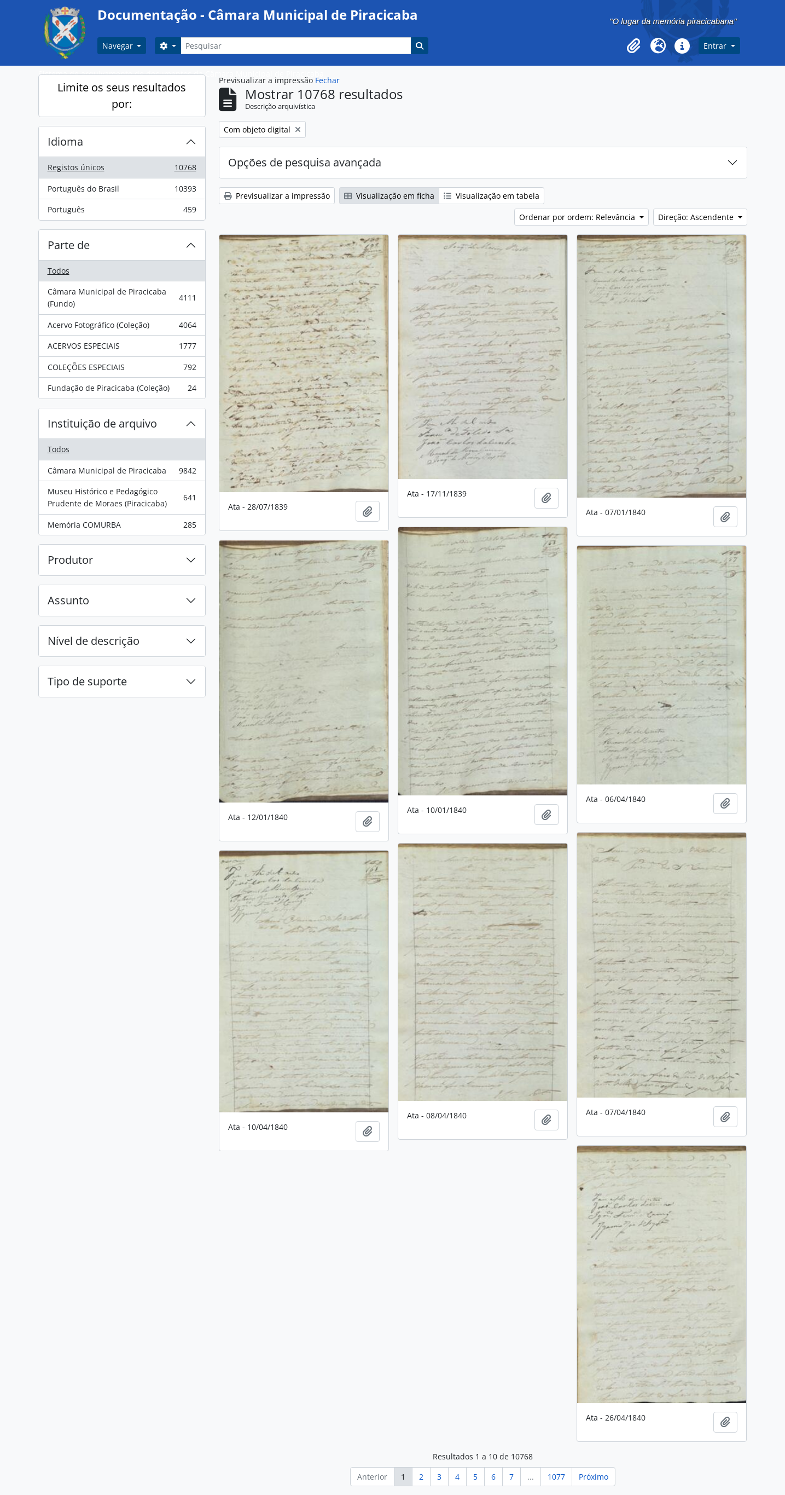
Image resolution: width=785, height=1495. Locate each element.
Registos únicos (121, 169)
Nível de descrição (93, 640)
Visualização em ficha (389, 196)
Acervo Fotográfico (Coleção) (121, 327)
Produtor (70, 559)
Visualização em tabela (491, 196)
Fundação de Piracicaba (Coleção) (121, 390)
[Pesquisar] (296, 45)
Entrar (716, 46)
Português (121, 212)
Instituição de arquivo (102, 423)
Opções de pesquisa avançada (304, 162)
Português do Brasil (121, 191)
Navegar (118, 46)
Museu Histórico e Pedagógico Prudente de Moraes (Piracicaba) (121, 497)
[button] (634, 46)
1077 (556, 1476)
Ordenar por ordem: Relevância (578, 217)
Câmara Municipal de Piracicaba (121, 473)
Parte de (69, 245)
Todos (58, 270)
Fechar (327, 80)
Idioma (65, 141)
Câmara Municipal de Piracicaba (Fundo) (121, 297)
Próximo (593, 1476)
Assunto (68, 600)
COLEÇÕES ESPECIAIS (121, 369)
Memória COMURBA (121, 527)
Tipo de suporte (87, 681)
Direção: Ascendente (697, 217)
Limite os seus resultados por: (121, 95)
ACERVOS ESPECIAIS (121, 348)
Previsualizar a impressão (277, 196)
